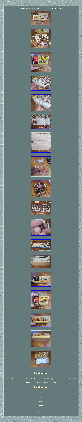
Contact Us (41, 405)
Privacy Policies (41, 408)
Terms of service (41, 412)
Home (41, 397)
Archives (41, 401)
